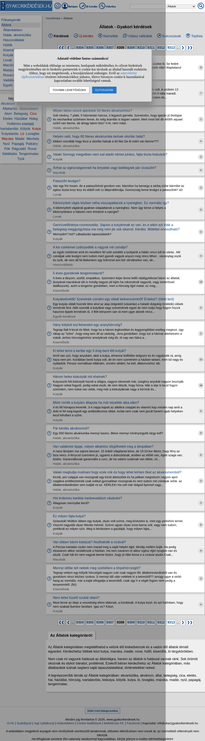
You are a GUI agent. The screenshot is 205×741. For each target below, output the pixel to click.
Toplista (196, 36)
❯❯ (189, 47)
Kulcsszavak (171, 36)
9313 (171, 47)
